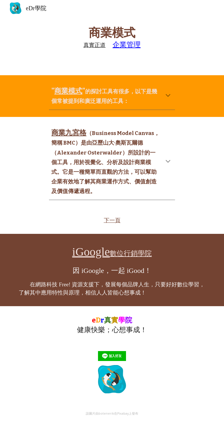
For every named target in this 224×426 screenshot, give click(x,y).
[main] (112, 37)
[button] (168, 96)
